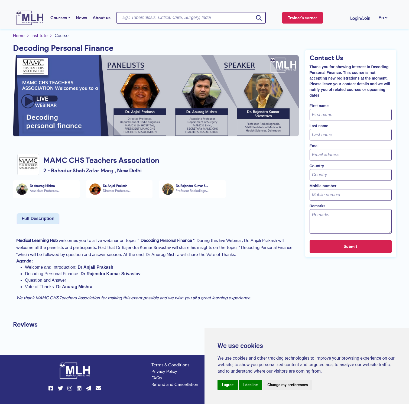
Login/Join (360, 18)
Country (317, 166)
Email (315, 146)
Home (19, 35)
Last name (319, 126)
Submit (350, 246)
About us (102, 17)
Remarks (318, 206)
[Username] (191, 17)
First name (319, 106)
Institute (39, 35)
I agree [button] (227, 385)
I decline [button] (250, 385)
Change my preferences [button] (287, 385)
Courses (58, 17)
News (81, 17)
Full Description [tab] (38, 218)
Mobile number (323, 186)
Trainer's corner (302, 17)
